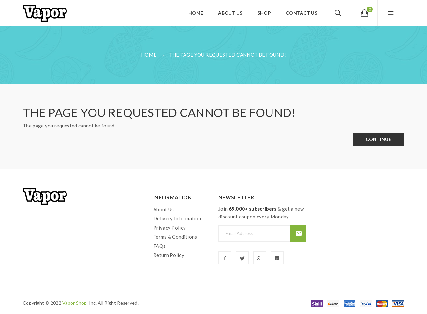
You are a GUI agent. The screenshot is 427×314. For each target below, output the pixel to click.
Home (148, 55)
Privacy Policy (169, 228)
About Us (163, 209)
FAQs (159, 246)
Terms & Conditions (175, 237)
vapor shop (74, 303)
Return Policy (168, 255)
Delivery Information (177, 218)
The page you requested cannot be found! (227, 55)
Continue (378, 139)
